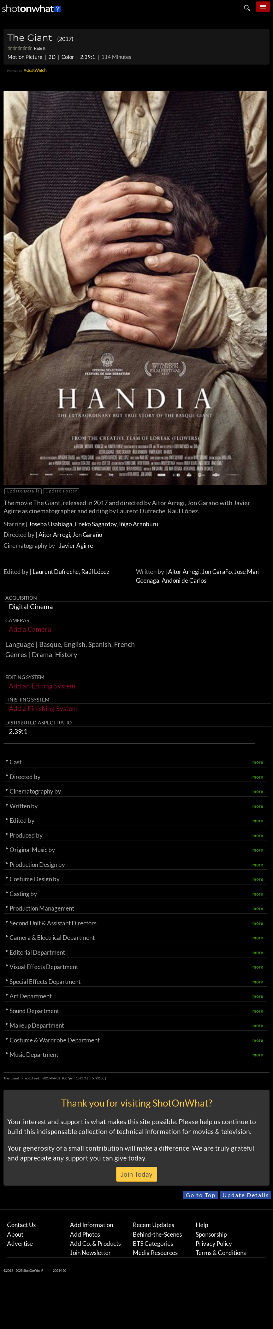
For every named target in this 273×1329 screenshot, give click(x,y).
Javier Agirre (76, 545)
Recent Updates (153, 1225)
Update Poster (61, 491)
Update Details (23, 491)
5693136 (98, 1078)
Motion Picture (24, 57)
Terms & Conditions (221, 1252)
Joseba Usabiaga (50, 524)
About (15, 1234)
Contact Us (21, 1225)
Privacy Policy (214, 1243)
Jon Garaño (87, 534)
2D (51, 57)
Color (67, 57)
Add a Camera (30, 629)
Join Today (137, 1174)
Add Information (91, 1225)
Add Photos (85, 1234)
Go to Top (201, 1195)
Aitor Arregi (54, 534)
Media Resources (155, 1252)
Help (202, 1225)
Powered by (27, 71)
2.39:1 (87, 57)
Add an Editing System (42, 686)
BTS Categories (153, 1243)
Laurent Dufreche (55, 571)
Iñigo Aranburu (138, 524)
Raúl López (95, 571)
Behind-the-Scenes (157, 1234)
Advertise (20, 1243)
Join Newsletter (90, 1252)
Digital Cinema (31, 606)
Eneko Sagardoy (96, 524)
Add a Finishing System (43, 708)
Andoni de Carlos (184, 580)
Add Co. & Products (95, 1243)
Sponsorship (211, 1234)
